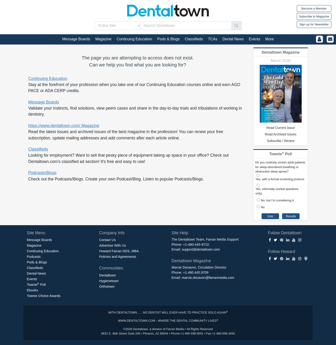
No (263, 207)
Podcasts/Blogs (42, 172)
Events (32, 279)
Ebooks (32, 290)
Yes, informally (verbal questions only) (277, 191)
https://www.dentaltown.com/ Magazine (63, 125)
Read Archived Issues (280, 134)
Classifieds (38, 149)
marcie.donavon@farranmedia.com (208, 277)
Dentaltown (107, 275)
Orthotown (107, 286)
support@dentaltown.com (201, 249)
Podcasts (34, 257)
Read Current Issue (280, 128)
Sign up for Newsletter (314, 24)
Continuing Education (47, 78)
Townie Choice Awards (44, 296)
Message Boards (43, 102)
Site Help (180, 233)
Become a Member (314, 8)
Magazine (34, 245)
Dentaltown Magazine (281, 52)
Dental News (36, 273)
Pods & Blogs (37, 262)
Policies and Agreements (117, 257)
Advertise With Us (112, 245)
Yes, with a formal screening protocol (280, 179)
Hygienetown (109, 281)
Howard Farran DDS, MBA (119, 251)
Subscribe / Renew (280, 141)
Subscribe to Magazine (314, 16)
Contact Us (107, 240)
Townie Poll (36, 284)
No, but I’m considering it (277, 200)
